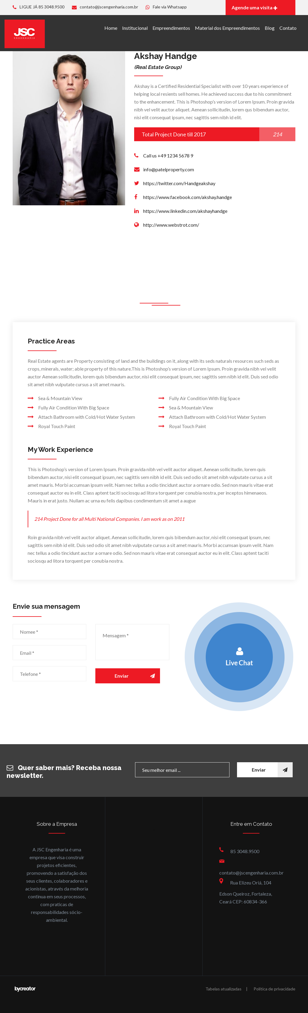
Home (110, 28)
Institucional (135, 28)
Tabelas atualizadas (223, 988)
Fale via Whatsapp (166, 6)
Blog (270, 28)
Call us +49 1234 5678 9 (168, 155)
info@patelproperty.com (168, 169)
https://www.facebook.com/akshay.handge (187, 197)
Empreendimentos (171, 28)
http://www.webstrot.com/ (171, 225)
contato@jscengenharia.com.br (105, 6)
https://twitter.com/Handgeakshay (179, 183)
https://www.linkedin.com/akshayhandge (185, 211)
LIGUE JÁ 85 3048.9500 (38, 6)
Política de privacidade (274, 988)
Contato (288, 28)
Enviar (137, 675)
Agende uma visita (254, 8)
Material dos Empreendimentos (227, 28)
